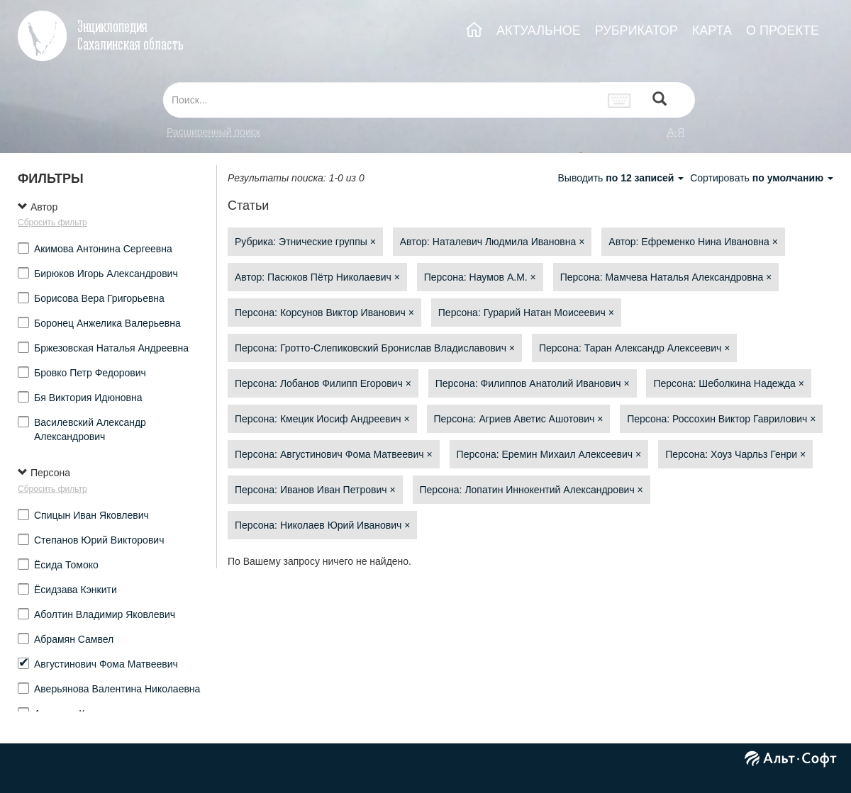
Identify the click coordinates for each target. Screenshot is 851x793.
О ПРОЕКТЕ (782, 30)
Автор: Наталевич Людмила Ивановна (492, 241)
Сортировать (761, 178)
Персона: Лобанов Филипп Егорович (323, 383)
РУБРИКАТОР (636, 30)
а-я (675, 131)
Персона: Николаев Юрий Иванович (322, 525)
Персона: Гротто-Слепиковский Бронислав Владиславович (375, 348)
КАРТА (712, 30)
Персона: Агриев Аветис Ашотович (519, 418)
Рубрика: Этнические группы (305, 241)
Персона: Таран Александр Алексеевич (634, 348)
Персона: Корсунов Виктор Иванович (324, 312)
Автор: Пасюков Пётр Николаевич (317, 277)
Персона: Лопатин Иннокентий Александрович (531, 489)
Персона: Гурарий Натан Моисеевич (526, 312)
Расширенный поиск (213, 131)
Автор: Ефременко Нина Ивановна (693, 241)
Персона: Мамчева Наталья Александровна (666, 277)
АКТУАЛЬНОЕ (538, 30)
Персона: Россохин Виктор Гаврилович (721, 418)
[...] (381, 100)
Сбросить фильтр (52, 222)
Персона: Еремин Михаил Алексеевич (549, 454)
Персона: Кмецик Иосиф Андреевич (322, 418)
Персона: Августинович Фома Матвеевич (334, 454)
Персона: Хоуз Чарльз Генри (735, 454)
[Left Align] (659, 100)
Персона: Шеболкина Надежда (728, 383)
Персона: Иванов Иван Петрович (315, 489)
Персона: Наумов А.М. (480, 277)
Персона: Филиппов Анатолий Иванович (532, 383)
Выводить (621, 178)
